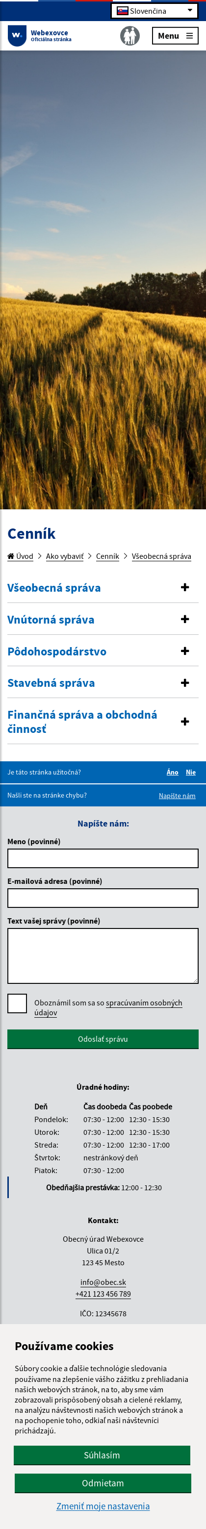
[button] (103, 588)
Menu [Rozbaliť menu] (175, 35)
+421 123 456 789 (103, 1294)
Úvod (20, 556)
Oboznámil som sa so (108, 1008)
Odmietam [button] (103, 1483)
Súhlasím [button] (102, 1455)
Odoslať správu (103, 1039)
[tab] (103, 588)
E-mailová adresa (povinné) (55, 881)
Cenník (107, 556)
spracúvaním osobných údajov (108, 1007)
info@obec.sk (103, 1282)
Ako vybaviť (64, 556)
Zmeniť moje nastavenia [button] (103, 1506)
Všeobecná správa (161, 556)
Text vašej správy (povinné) (54, 921)
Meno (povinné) (34, 841)
